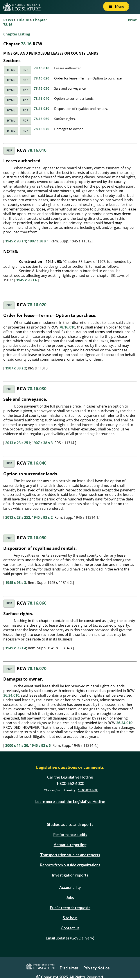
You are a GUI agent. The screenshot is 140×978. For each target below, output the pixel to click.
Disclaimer (69, 967)
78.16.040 (41, 98)
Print (132, 20)
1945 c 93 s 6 (26, 280)
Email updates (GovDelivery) (70, 938)
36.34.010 (11, 695)
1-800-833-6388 (88, 790)
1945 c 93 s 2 (42, 517)
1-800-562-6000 (70, 783)
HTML (11, 70)
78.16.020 (41, 78)
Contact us (70, 927)
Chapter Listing (16, 34)
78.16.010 (41, 68)
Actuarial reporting (70, 844)
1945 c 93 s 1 (15, 241)
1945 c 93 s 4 (15, 648)
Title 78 (23, 20)
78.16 (26, 43)
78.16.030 (41, 88)
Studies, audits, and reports (70, 824)
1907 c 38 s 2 (15, 368)
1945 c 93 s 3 (15, 582)
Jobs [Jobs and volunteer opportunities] (70, 897)
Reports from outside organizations (70, 864)
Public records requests (70, 907)
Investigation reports (70, 875)
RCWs (8, 20)
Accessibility (70, 887)
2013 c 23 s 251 (17, 442)
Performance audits (70, 834)
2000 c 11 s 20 (16, 745)
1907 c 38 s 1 (38, 241)
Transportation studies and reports (70, 854)
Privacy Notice (96, 967)
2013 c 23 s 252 (17, 517)
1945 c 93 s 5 (40, 745)
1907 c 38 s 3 (42, 442)
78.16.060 (41, 118)
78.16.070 (41, 129)
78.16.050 (41, 108)
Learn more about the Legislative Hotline (70, 801)
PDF (25, 70)
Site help (70, 917)
